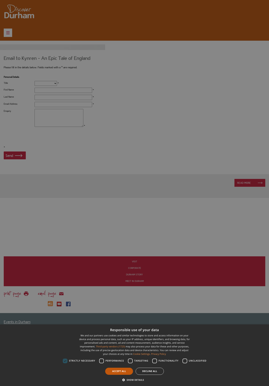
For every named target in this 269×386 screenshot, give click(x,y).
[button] (134, 380)
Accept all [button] (119, 371)
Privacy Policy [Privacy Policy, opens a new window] (158, 354)
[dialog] (134, 355)
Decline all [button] (149, 371)
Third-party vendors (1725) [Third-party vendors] (110, 346)
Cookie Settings (141, 354)
